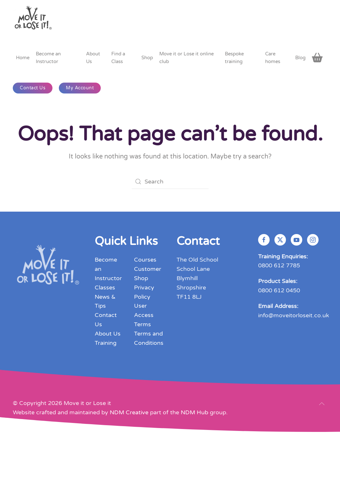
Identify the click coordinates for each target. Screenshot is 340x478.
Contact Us (32, 88)
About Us (108, 333)
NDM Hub (194, 412)
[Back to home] (34, 20)
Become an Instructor (48, 57)
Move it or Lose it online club (186, 57)
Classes (105, 287)
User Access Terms (144, 315)
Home (22, 58)
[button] (321, 404)
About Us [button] (93, 57)
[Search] (170, 181)
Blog (300, 58)
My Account (80, 88)
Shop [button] (147, 58)
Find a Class (118, 57)
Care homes (272, 57)
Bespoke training (234, 57)
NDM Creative (129, 412)
